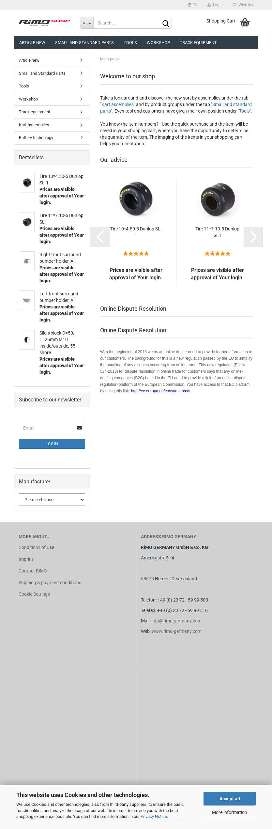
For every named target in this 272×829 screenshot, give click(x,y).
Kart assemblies (117, 104)
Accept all (229, 798)
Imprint (26, 559)
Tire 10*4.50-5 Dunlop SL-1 (136, 232)
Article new (32, 42)
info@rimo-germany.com (176, 620)
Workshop (158, 42)
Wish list (243, 5)
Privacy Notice (154, 816)
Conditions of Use (36, 547)
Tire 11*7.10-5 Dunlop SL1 (217, 232)
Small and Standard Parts (84, 42)
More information (229, 812)
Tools (130, 42)
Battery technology (36, 137)
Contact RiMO (33, 570)
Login (215, 5)
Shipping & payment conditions (50, 582)
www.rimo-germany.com (177, 631)
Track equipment (198, 42)
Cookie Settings (34, 594)
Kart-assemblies (34, 124)
